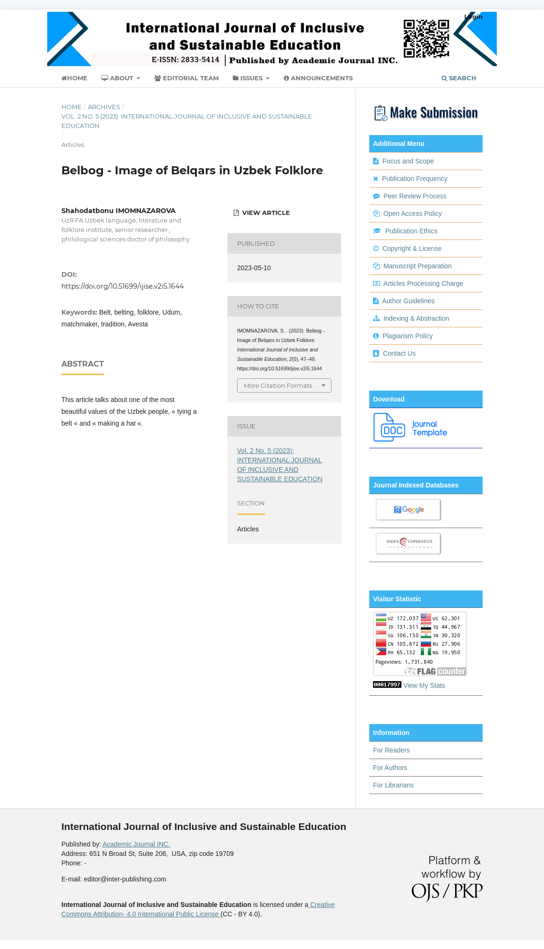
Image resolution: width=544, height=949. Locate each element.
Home (74, 78)
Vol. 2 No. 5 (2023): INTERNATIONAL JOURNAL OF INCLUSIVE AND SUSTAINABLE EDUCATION (186, 120)
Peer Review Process (415, 196)
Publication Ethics (411, 231)
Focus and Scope (408, 161)
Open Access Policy (412, 213)
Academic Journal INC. (136, 844)
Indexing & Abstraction (416, 318)
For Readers (391, 750)
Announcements (318, 78)
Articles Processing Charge (422, 283)
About (118, 78)
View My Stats (424, 685)
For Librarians (393, 785)
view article (265, 212)
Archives (104, 107)
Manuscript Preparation (417, 266)
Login (473, 16)
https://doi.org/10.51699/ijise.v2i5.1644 (122, 286)
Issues (248, 78)
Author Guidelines (408, 301)
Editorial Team (186, 78)
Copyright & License (412, 248)
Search (459, 78)
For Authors (390, 767)
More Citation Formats (278, 385)
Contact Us (399, 353)
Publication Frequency (415, 178)
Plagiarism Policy (407, 336)
